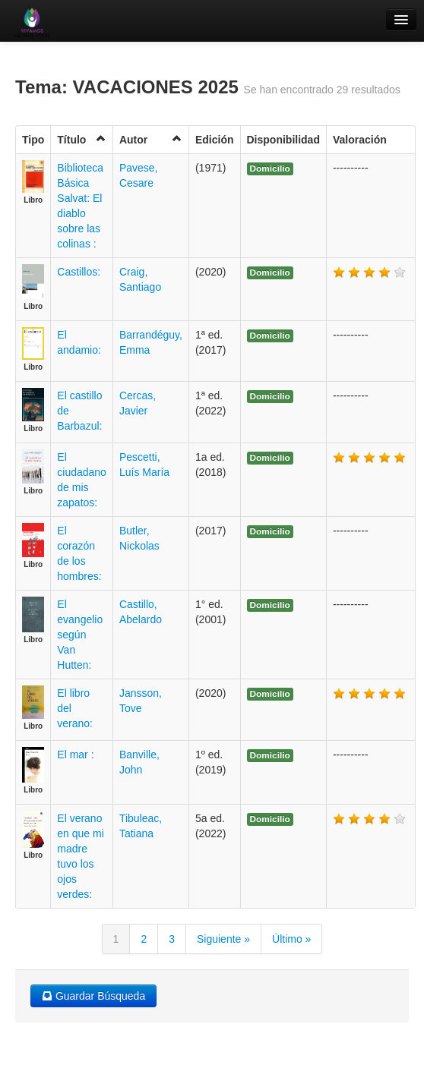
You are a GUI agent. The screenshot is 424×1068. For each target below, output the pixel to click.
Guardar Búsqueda (93, 996)
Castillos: (78, 272)
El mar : (75, 754)
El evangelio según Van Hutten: (80, 634)
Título (81, 139)
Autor (150, 139)
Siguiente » (223, 939)
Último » (291, 939)
